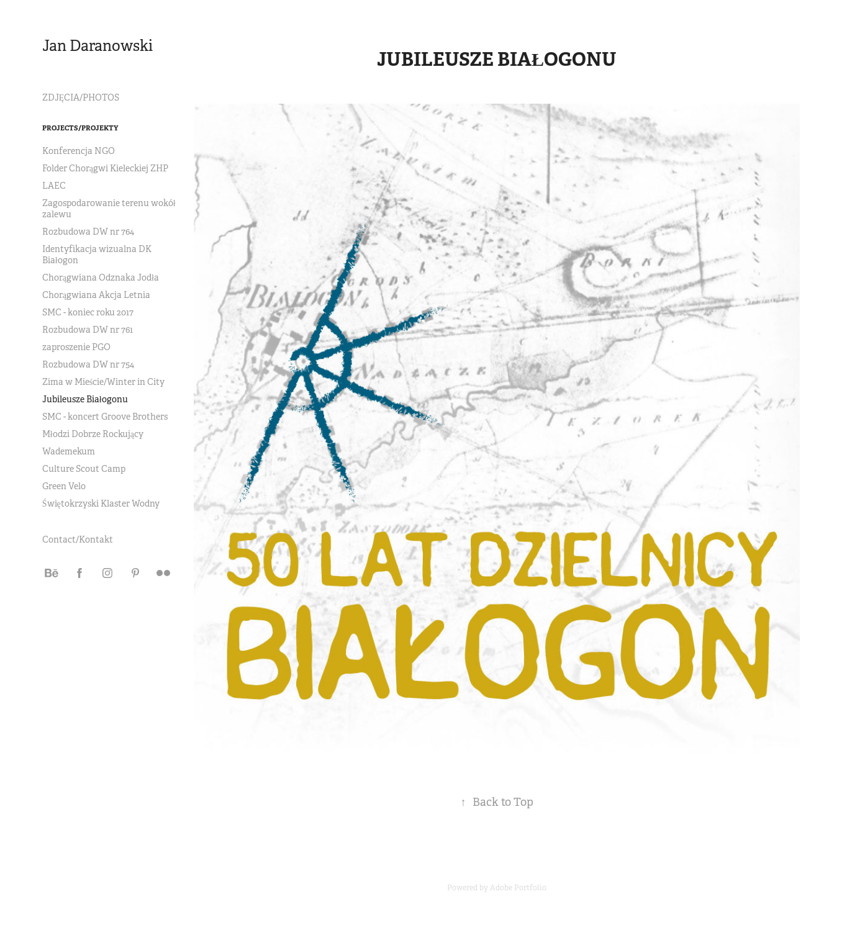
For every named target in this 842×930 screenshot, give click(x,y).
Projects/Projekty (80, 128)
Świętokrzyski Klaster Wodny (101, 503)
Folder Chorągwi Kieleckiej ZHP (105, 168)
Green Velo (64, 486)
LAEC (54, 185)
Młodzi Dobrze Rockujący (92, 434)
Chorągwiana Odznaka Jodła (100, 277)
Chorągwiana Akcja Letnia (96, 294)
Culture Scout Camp (83, 468)
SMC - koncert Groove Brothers (105, 416)
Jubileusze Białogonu (85, 399)
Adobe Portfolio (518, 888)
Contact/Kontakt (77, 539)
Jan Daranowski (97, 46)
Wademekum (68, 451)
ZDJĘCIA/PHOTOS (81, 97)
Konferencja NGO (78, 150)
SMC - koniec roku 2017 (88, 312)
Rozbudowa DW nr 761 (87, 329)
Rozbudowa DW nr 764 (88, 231)
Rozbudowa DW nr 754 (88, 364)
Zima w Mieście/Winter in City (103, 381)
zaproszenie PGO (76, 347)
